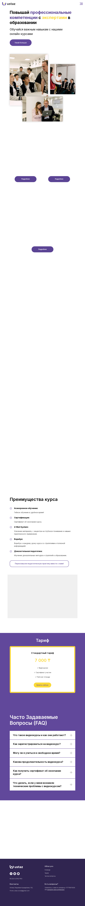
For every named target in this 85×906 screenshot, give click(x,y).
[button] (25, 179)
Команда (47, 870)
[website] (11, 873)
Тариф (47, 873)
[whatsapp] (18, 873)
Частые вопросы (50, 876)
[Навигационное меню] (81, 4)
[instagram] (14, 873)
